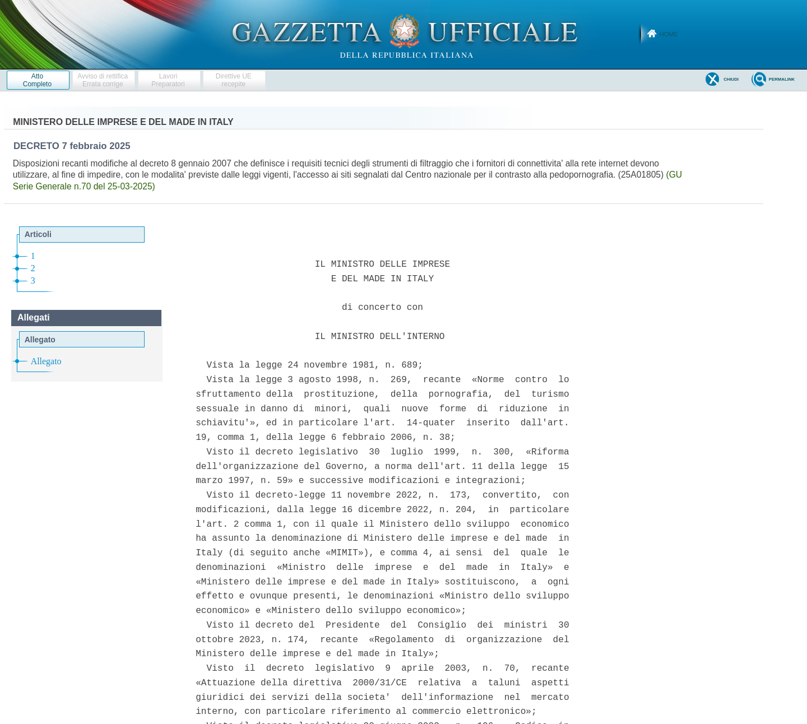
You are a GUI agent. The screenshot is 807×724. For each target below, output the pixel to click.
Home (669, 34)
